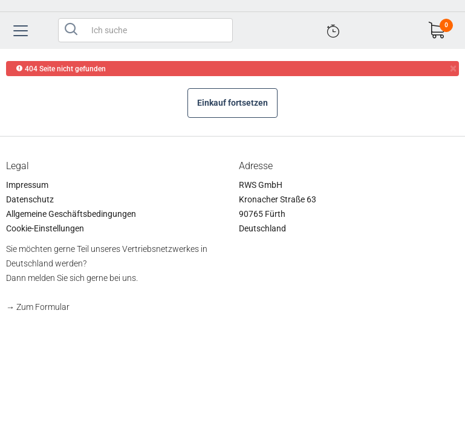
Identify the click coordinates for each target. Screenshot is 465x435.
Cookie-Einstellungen (45, 228)
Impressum (27, 185)
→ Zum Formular (38, 307)
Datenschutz (30, 199)
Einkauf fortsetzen (232, 103)
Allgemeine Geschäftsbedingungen (71, 214)
